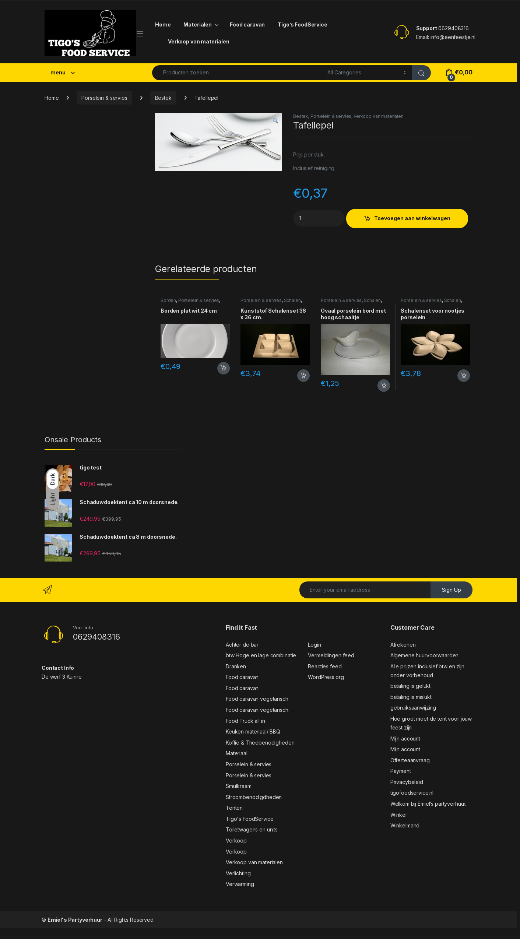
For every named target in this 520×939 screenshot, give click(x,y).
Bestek (163, 98)
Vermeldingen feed (331, 655)
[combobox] (237, 72)
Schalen (292, 300)
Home (163, 24)
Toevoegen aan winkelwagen (412, 218)
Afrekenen (403, 644)
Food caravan (247, 24)
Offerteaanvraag (410, 760)
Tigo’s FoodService (302, 24)
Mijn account (405, 738)
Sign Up (451, 590)
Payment (400, 771)
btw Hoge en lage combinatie (261, 655)
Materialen (197, 24)
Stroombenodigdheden (254, 797)
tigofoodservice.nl (411, 792)
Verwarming (240, 884)
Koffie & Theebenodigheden (260, 742)
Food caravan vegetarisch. (257, 710)
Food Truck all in (245, 721)
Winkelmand (405, 825)
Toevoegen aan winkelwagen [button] (223, 368)
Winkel (398, 815)
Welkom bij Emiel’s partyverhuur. (428, 804)
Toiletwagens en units (252, 829)
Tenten (234, 808)
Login (314, 644)
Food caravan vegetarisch (257, 699)
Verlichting (238, 873)
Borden (168, 300)
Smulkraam (239, 786)
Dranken (236, 666)
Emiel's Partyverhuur (75, 920)
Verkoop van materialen (198, 41)
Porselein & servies (104, 98)
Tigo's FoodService (249, 819)
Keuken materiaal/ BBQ (253, 731)
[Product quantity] (319, 218)
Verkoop (236, 840)
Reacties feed (324, 666)
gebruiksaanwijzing (413, 707)
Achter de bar (242, 644)
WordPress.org (326, 677)
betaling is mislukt (411, 697)
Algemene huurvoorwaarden (424, 655)
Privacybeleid (406, 782)
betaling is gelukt (410, 686)
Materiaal (236, 753)
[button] (275, 121)
